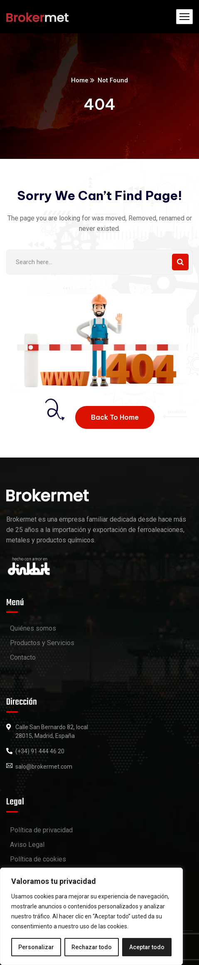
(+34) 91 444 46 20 (39, 751)
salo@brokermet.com (43, 766)
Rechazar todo (91, 947)
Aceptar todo (147, 947)
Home (79, 80)
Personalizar (36, 947)
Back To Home (115, 417)
